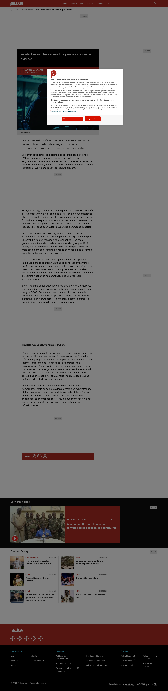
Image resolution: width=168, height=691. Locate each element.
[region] (85, 97)
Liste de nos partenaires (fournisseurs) (63, 111)
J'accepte (92, 119)
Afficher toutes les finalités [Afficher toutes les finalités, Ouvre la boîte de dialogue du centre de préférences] (72, 119)
